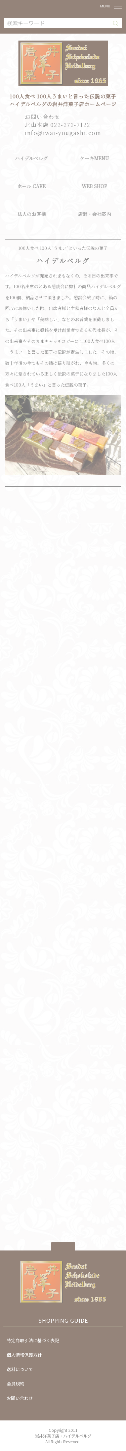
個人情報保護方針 (24, 1355)
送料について (20, 1369)
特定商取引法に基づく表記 (33, 1340)
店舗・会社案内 (94, 214)
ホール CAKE (31, 186)
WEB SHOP (94, 186)
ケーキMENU (94, 158)
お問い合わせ (20, 1398)
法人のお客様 (31, 214)
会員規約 (15, 1383)
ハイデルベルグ (31, 158)
